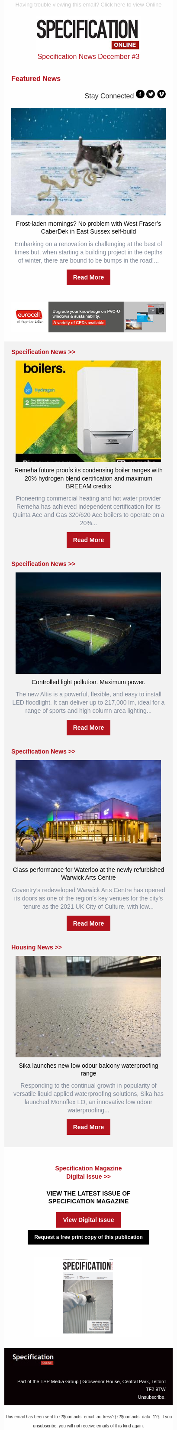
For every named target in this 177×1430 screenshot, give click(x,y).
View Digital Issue (88, 1219)
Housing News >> (36, 947)
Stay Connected (109, 96)
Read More (88, 277)
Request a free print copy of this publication (88, 1237)
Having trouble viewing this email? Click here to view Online (89, 4)
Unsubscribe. (152, 1397)
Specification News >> (43, 351)
